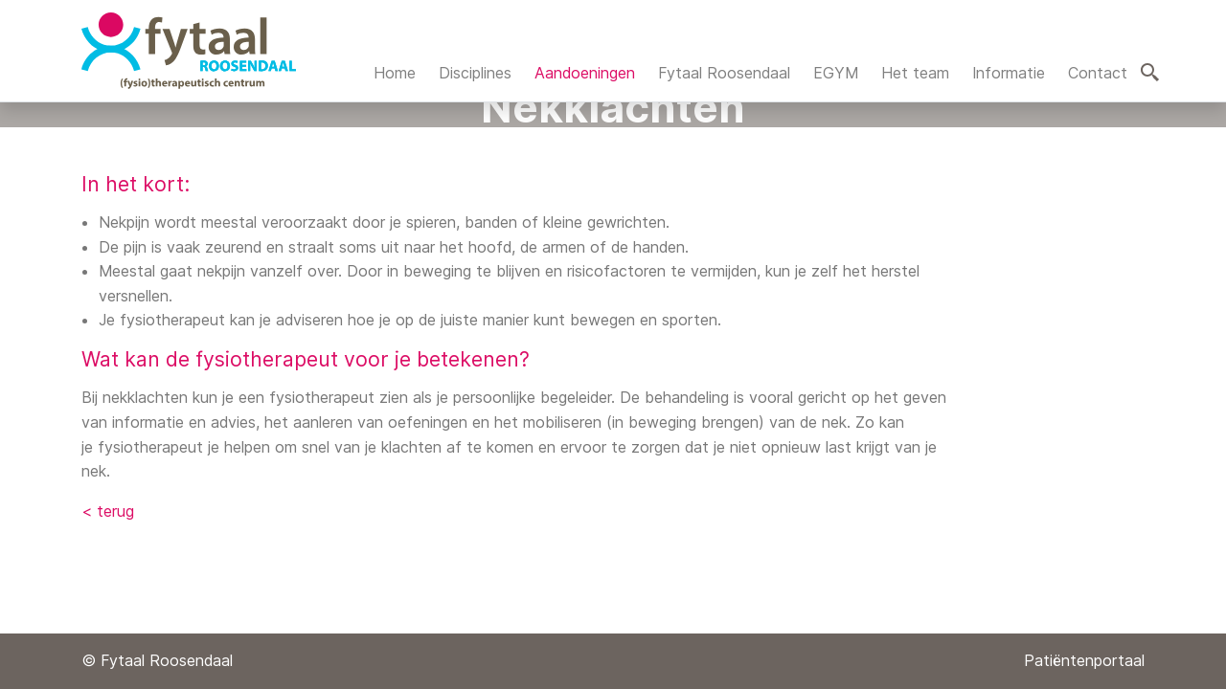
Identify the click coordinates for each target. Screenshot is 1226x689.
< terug (107, 511)
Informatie (1008, 72)
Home (395, 72)
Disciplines (475, 72)
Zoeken (1150, 72)
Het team (915, 72)
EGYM (835, 72)
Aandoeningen (584, 72)
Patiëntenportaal (1084, 660)
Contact (1097, 72)
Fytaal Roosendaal (724, 72)
